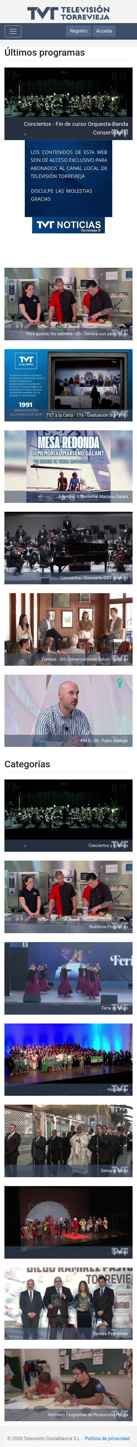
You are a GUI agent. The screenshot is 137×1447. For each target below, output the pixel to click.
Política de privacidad (107, 1438)
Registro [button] (78, 31)
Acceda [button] (104, 31)
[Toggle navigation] (13, 31)
